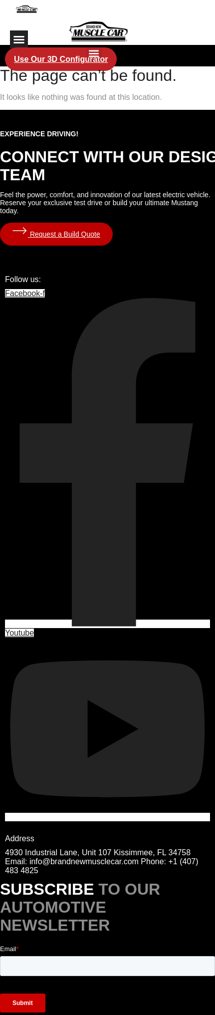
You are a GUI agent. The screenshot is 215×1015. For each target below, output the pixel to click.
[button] (19, 39)
